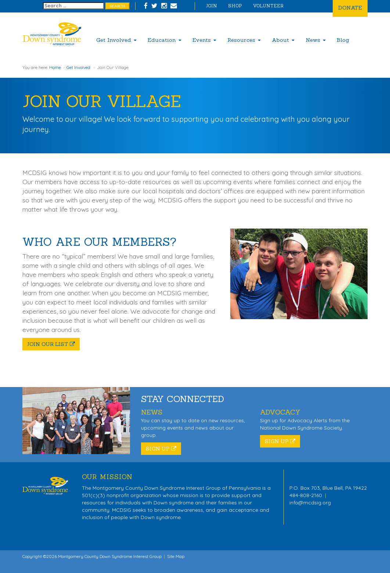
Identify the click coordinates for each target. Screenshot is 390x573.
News (316, 39)
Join (211, 5)
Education (164, 39)
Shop (235, 5)
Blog (343, 39)
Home (55, 67)
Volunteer (268, 5)
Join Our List (51, 344)
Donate (350, 7)
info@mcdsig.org (310, 502)
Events (204, 39)
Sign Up (161, 448)
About (283, 39)
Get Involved (116, 39)
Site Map (175, 556)
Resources (244, 39)
